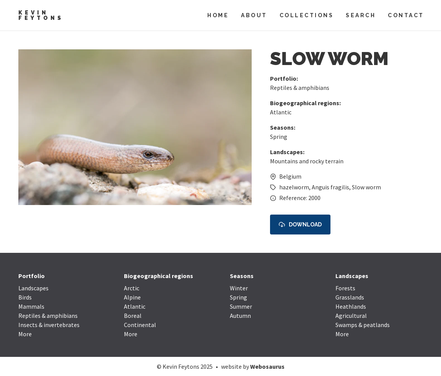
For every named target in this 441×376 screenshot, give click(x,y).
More (25, 334)
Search (361, 15)
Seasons (242, 276)
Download (300, 224)
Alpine (132, 297)
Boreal (133, 315)
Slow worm (366, 187)
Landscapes (33, 288)
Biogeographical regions (158, 276)
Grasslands (349, 297)
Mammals (31, 306)
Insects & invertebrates (49, 325)
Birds (25, 297)
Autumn (240, 315)
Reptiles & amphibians (299, 87)
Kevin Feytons (40, 15)
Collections (307, 15)
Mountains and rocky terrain (306, 161)
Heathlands (350, 306)
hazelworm (294, 187)
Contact (406, 15)
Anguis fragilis (330, 187)
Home (218, 15)
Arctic (131, 288)
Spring (278, 136)
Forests (345, 288)
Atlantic (280, 112)
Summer (241, 306)
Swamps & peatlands (362, 325)
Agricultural (351, 315)
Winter (239, 288)
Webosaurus (267, 366)
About (254, 15)
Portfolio (31, 276)
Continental (140, 325)
